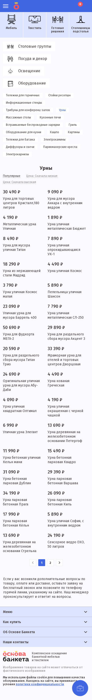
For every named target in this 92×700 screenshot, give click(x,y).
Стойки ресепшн (59, 95)
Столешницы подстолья (80, 23)
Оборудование (25, 83)
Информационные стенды (24, 102)
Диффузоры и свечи (20, 147)
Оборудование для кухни (23, 132)
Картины (74, 132)
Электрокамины (55, 139)
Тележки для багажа (20, 139)
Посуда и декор (26, 59)
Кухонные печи (50, 117)
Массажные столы (18, 117)
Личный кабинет (53, 3)
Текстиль (34, 22)
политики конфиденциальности (40, 684)
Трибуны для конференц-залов (28, 110)
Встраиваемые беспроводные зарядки (33, 125)
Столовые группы (28, 47)
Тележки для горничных (22, 95)
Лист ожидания (69, 3)
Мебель (11, 22)
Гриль (73, 125)
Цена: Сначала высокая (19, 182)
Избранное (61, 3)
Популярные (11, 176)
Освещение (22, 71)
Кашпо (54, 132)
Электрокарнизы (17, 154)
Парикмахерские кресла (60, 147)
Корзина (80, 4)
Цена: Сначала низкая (41, 176)
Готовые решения (57, 23)
